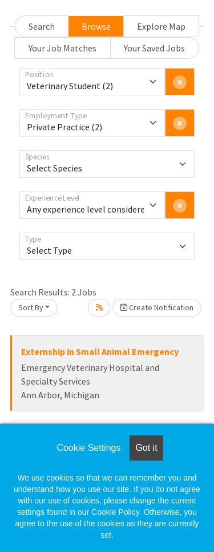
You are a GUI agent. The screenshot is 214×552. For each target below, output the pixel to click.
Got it (146, 448)
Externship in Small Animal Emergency (100, 351)
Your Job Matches (62, 48)
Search (42, 26)
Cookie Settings (88, 448)
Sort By (30, 307)
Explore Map (161, 26)
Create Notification (156, 307)
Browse (96, 26)
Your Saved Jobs (154, 48)
